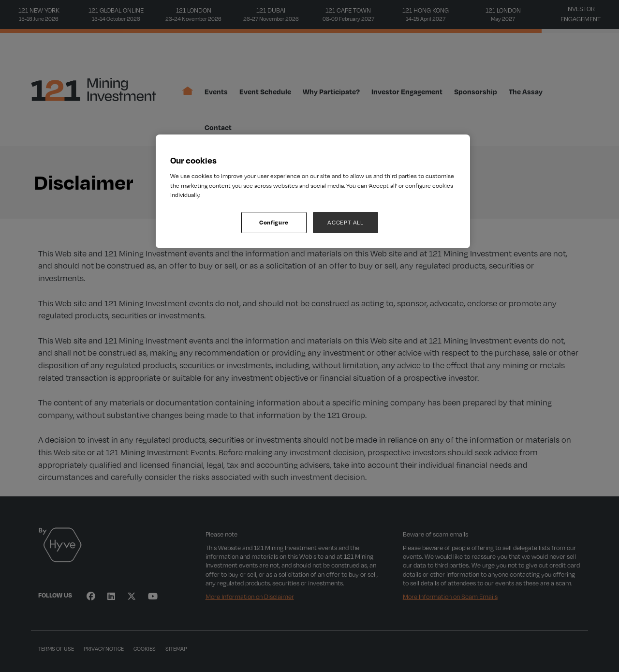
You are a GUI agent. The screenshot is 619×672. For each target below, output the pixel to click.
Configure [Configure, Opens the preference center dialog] (274, 222)
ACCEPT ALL (345, 222)
